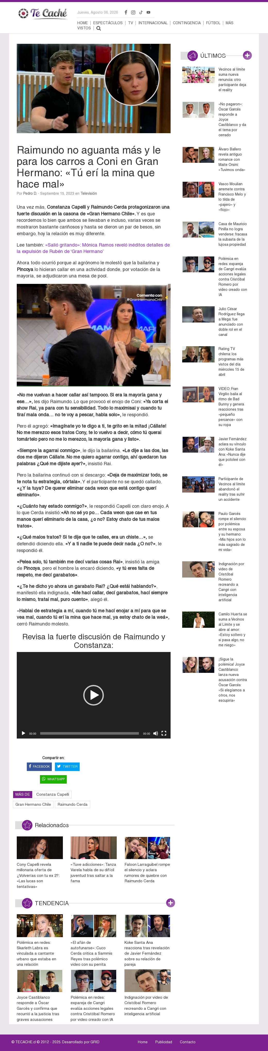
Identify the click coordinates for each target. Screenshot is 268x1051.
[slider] (89, 733)
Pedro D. (30, 193)
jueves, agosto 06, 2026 (97, 12)
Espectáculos (108, 23)
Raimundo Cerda (72, 804)
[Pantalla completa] (163, 733)
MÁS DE (22, 794)
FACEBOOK (39, 767)
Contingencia (187, 23)
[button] (93, 695)
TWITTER (67, 767)
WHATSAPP (53, 779)
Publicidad (163, 1042)
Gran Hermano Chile (33, 804)
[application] (94, 695)
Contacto (188, 1042)
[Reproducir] (23, 733)
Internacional (152, 23)
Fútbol (213, 23)
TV (130, 23)
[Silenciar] (155, 733)
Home (82, 23)
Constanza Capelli (52, 794)
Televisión (88, 193)
